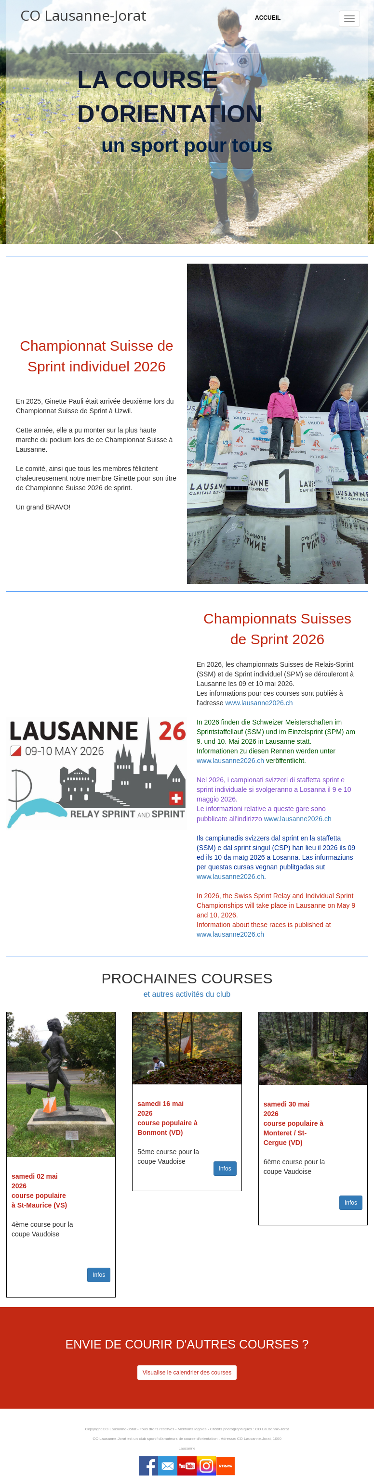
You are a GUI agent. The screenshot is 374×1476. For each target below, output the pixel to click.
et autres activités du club (187, 994)
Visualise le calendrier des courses (187, 1372)
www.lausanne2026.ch (259, 703)
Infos (99, 1275)
